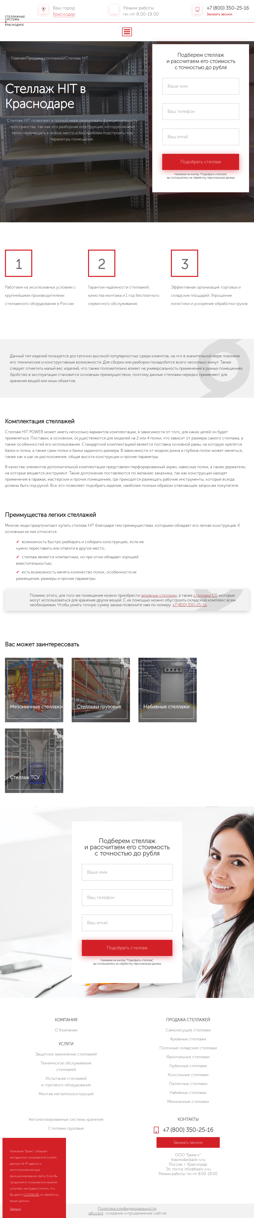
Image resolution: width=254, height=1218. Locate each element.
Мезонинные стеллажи (188, 1101)
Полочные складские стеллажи (188, 1048)
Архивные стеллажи (188, 1039)
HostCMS (188, 1185)
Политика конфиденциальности (127, 1208)
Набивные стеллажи (188, 1092)
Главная (18, 58)
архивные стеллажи (159, 595)
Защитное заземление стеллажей (66, 1054)
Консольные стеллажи (188, 1074)
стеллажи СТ (205, 595)
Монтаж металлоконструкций (66, 1093)
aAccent (96, 1213)
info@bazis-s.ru (198, 1169)
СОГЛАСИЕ (31, 1194)
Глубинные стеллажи (188, 1065)
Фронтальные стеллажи (188, 1056)
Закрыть (15, 1209)
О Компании (66, 1030)
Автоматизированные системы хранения (66, 1119)
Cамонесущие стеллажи (188, 1030)
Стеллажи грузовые (66, 1128)
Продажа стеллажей (45, 58)
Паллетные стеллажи (188, 1083)
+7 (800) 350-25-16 (228, 8)
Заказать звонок (219, 14)
